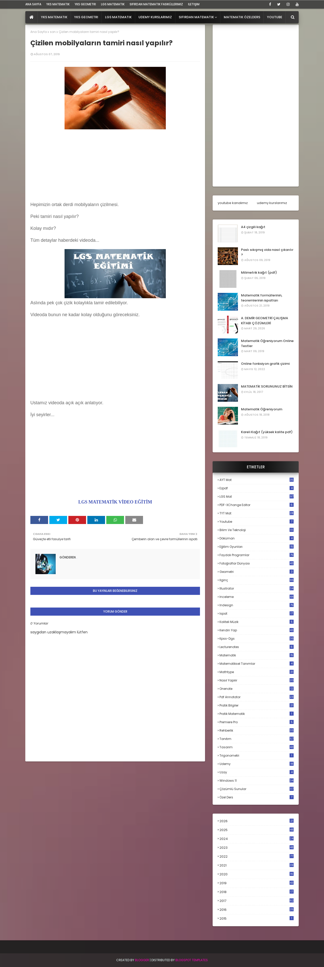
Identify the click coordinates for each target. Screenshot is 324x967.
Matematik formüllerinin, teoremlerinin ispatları (261, 298)
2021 (256, 865)
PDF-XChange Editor (256, 505)
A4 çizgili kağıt (253, 227)
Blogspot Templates (191, 960)
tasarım (256, 747)
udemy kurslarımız (272, 202)
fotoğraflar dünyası (256, 563)
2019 (256, 883)
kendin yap (256, 630)
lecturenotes (256, 647)
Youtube (256, 521)
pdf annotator (256, 697)
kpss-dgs (256, 638)
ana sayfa (33, 4)
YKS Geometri (85, 4)
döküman (256, 538)
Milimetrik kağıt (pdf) (259, 272)
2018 (256, 892)
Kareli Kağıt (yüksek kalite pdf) (267, 432)
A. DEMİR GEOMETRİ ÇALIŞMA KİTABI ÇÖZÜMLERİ (264, 321)
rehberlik (256, 730)
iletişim (193, 4)
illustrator (256, 588)
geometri (256, 572)
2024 (256, 838)
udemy (256, 764)
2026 (256, 821)
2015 (256, 918)
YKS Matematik (58, 4)
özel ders (256, 797)
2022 (256, 856)
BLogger (142, 960)
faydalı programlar (256, 555)
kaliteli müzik (256, 622)
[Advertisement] (115, 166)
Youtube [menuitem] (274, 17)
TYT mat (256, 513)
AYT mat (256, 480)
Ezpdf (256, 488)
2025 (256, 830)
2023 (256, 847)
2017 (256, 900)
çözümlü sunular (256, 789)
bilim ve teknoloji (256, 530)
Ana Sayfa (38, 32)
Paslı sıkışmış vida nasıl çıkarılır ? (267, 252)
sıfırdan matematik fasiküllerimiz (156, 4)
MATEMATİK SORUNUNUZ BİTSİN (267, 386)
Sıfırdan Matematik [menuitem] (196, 17)
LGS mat (256, 496)
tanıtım (256, 739)
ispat (256, 613)
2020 (256, 874)
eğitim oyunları (256, 547)
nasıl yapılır (256, 680)
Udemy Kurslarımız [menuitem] (155, 17)
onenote (256, 689)
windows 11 (256, 780)
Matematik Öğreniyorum (261, 409)
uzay (256, 772)
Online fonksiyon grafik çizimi (265, 363)
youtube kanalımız (233, 202)
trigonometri (256, 755)
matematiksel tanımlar (256, 663)
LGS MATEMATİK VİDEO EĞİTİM (115, 502)
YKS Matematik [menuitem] (54, 17)
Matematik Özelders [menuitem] (242, 17)
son (53, 32)
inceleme (256, 597)
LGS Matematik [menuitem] (118, 17)
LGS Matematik (113, 4)
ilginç (256, 580)
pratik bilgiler (256, 705)
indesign (256, 605)
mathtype (256, 672)
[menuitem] (31, 17)
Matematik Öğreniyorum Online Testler (267, 343)
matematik (256, 655)
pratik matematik (256, 714)
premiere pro (256, 722)
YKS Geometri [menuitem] (86, 17)
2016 (256, 909)
